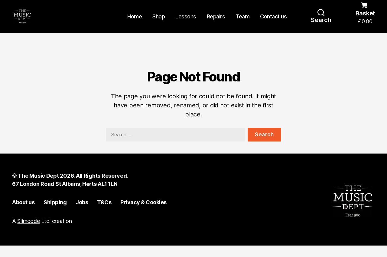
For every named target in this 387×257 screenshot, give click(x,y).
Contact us (273, 22)
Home (134, 22)
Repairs (216, 22)
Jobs (82, 213)
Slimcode (28, 232)
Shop (158, 22)
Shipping (55, 213)
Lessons (185, 22)
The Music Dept (38, 187)
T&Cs (104, 213)
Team (242, 22)
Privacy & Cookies (143, 213)
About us (23, 213)
